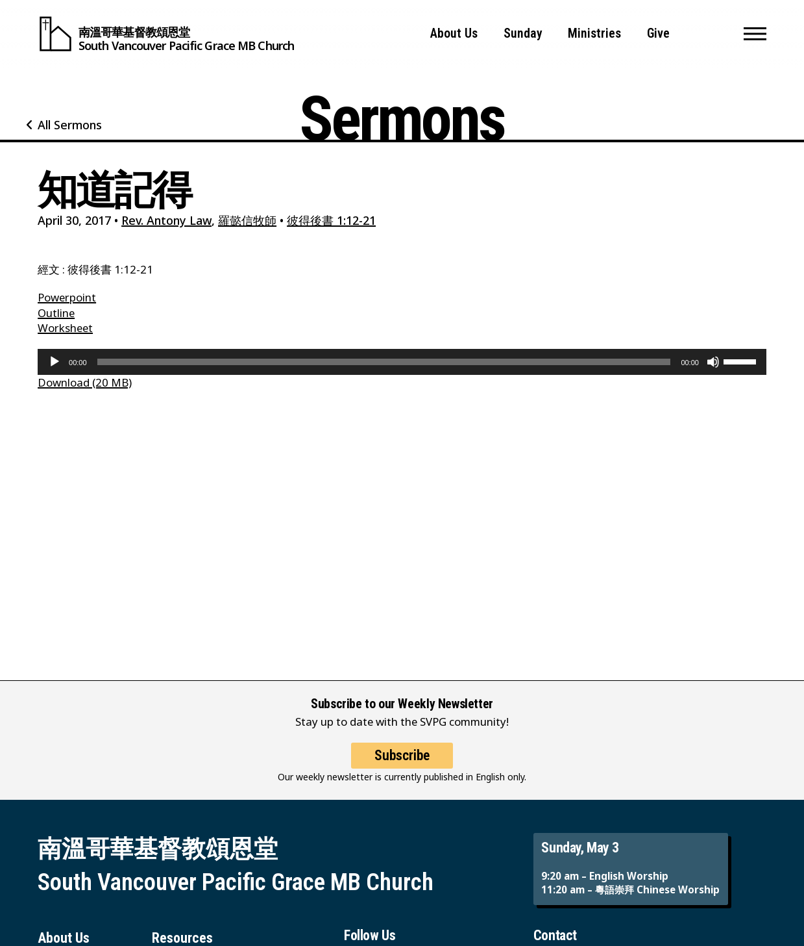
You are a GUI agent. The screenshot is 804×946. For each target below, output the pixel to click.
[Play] (54, 361)
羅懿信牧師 (247, 220)
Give (658, 33)
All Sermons (70, 125)
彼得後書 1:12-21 (331, 220)
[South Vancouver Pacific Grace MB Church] (166, 33)
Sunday (523, 33)
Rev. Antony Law (166, 220)
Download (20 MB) (85, 382)
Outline (56, 312)
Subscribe (402, 767)
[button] (755, 33)
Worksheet (65, 327)
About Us (454, 33)
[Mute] (713, 361)
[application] (402, 362)
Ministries (594, 33)
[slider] (384, 362)
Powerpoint (67, 297)
